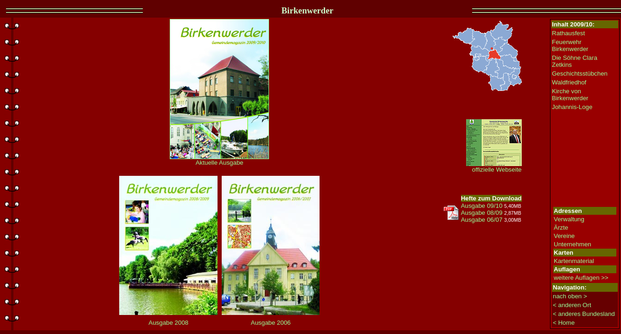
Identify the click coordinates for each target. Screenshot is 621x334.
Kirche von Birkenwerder (570, 95)
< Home (564, 322)
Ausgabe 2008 (168, 322)
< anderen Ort (572, 305)
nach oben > (570, 296)
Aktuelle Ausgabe (219, 160)
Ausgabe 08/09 (482, 212)
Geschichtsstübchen (580, 73)
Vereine (564, 235)
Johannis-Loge (572, 106)
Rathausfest (568, 33)
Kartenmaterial (574, 260)
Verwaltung (569, 219)
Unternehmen (572, 244)
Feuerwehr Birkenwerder (570, 45)
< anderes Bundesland (584, 313)
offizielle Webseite (494, 167)
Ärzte (561, 227)
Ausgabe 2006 (271, 322)
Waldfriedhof (569, 82)
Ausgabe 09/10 (482, 205)
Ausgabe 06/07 (482, 219)
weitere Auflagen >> (581, 277)
